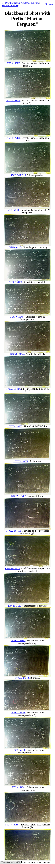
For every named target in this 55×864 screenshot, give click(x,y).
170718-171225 (18, 175)
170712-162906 (12, 210)
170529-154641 (18, 787)
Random (49, 4)
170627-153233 (14, 426)
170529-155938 (18, 750)
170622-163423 (12, 568)
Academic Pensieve (30, 3)
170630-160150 (14, 282)
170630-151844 (17, 354)
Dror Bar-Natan (12, 3)
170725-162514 (13, 100)
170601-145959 (18, 712)
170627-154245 (13, 389)
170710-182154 (14, 247)
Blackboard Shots (10, 5)
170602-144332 (18, 640)
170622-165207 (18, 496)
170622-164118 (13, 531)
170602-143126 (22, 678)
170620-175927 (15, 606)
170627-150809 (20, 461)
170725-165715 (13, 63)
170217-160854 (12, 824)
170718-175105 (13, 138)
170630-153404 (17, 317)
